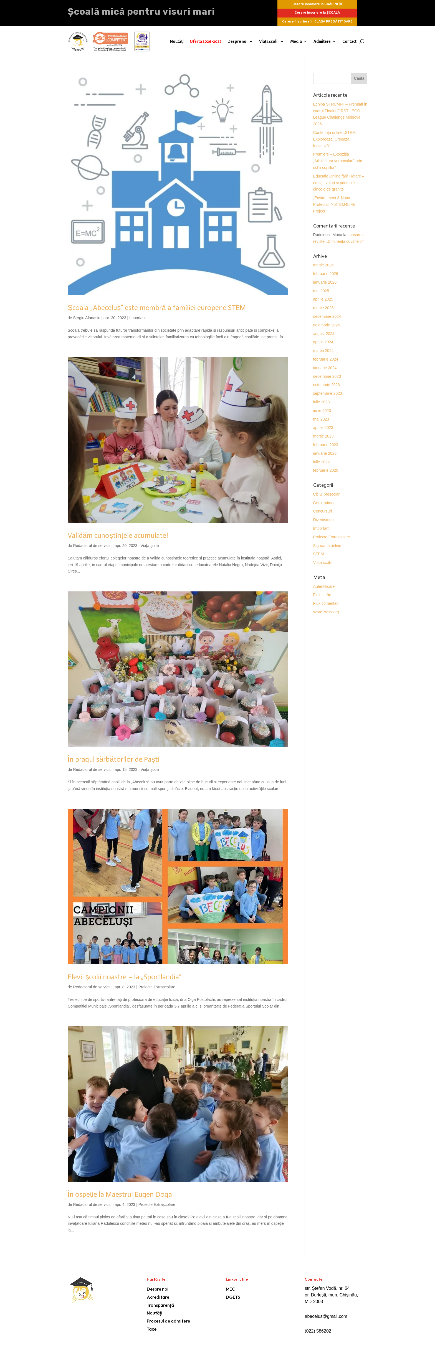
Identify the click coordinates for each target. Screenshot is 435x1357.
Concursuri (322, 511)
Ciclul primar (324, 503)
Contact (349, 41)
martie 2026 (323, 265)
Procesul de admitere (168, 1321)
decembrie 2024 (327, 316)
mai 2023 (321, 419)
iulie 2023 (321, 402)
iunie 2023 (322, 410)
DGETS (233, 1297)
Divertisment (324, 520)
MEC (230, 1289)
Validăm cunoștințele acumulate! (118, 535)
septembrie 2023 (327, 393)
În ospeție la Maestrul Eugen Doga (120, 1194)
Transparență (160, 1305)
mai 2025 (321, 291)
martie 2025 (323, 308)
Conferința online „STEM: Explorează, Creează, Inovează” (335, 139)
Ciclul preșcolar (326, 494)
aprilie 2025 (323, 299)
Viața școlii (269, 41)
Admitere (322, 41)
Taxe (151, 1329)
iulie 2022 (321, 462)
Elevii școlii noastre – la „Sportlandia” (124, 977)
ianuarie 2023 (325, 453)
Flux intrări (322, 595)
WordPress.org (326, 612)
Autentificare (324, 586)
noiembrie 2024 (326, 325)
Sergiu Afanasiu (86, 318)
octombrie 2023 (326, 385)
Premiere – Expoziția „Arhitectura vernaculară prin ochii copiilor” (337, 161)
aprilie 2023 (323, 427)
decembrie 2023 (327, 376)
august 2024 (324, 333)
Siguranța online (327, 545)
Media (296, 41)
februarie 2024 (325, 359)
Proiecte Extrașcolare (156, 987)
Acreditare (158, 1297)
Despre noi (237, 41)
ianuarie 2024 (325, 368)
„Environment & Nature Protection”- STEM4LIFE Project (334, 204)
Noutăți (177, 41)
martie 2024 (323, 350)
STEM (318, 554)
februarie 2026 (325, 273)
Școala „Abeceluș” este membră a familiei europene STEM (157, 307)
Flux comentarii (326, 603)
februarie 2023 (325, 445)
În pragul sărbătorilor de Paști (114, 759)
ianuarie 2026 (325, 282)
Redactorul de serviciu (92, 545)
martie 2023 (323, 436)
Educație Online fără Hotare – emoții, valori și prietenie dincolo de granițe (338, 183)
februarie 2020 (325, 470)
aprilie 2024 (323, 342)
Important (137, 318)
